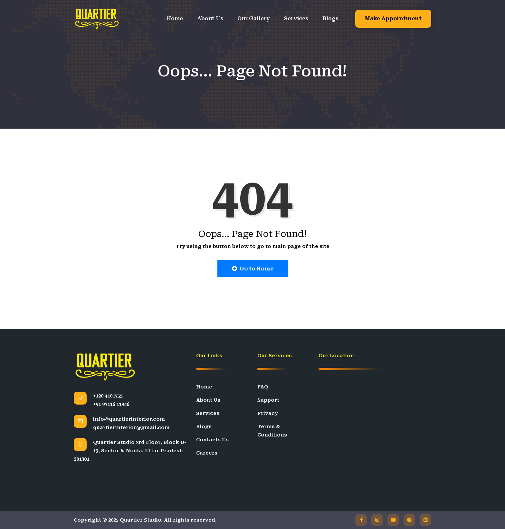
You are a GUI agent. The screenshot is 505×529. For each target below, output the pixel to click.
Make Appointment (393, 18)
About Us (210, 18)
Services (296, 18)
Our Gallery (253, 18)
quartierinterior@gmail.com (131, 427)
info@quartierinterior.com (129, 419)
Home (175, 18)
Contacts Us (212, 440)
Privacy (267, 413)
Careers (206, 453)
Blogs (330, 18)
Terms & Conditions (272, 431)
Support (268, 400)
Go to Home (252, 269)
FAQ (262, 387)
